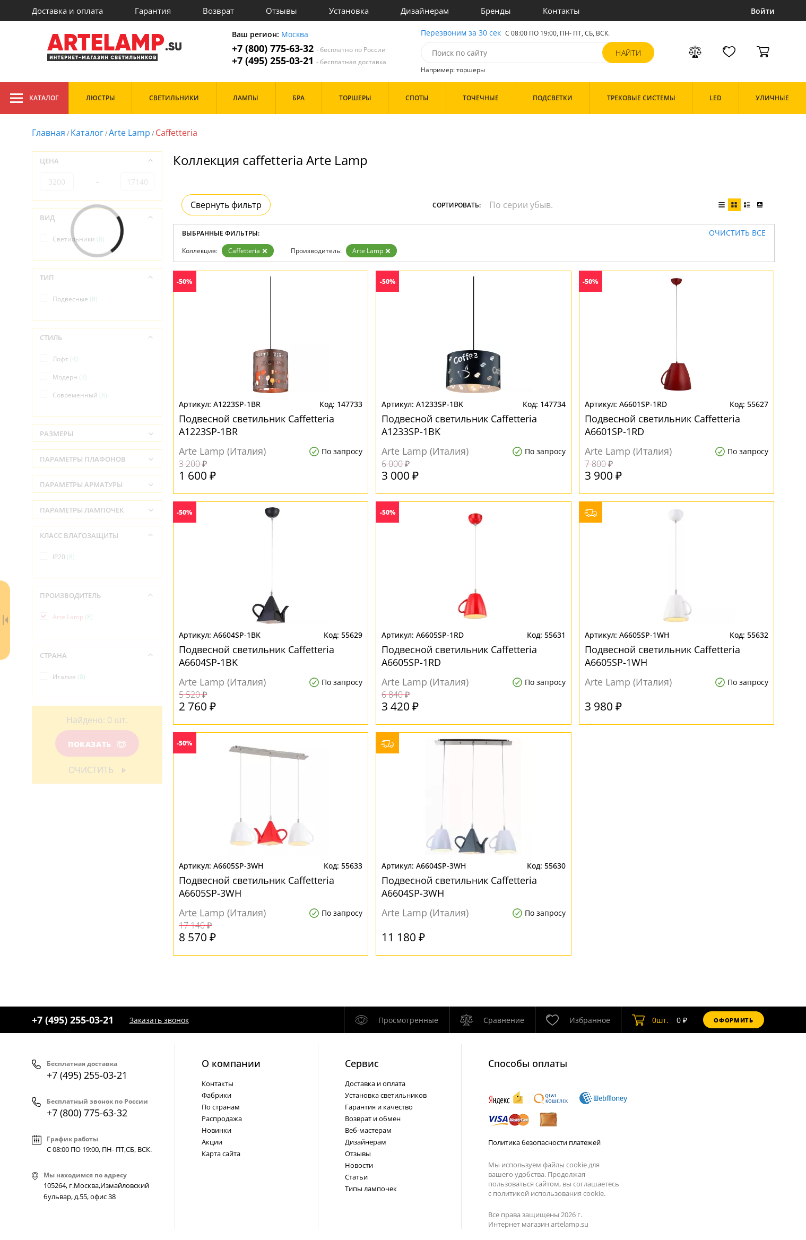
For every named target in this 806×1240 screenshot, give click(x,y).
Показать (96, 744)
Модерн (70, 376)
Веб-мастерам (368, 1130)
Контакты (561, 10)
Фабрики (216, 1095)
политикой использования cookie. (549, 1193)
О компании (231, 1063)
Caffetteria (247, 250)
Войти (763, 11)
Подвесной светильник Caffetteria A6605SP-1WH (662, 656)
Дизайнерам (425, 10)
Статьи (356, 1177)
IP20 (64, 556)
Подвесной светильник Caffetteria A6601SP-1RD (662, 425)
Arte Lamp (129, 132)
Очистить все (737, 233)
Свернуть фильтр (226, 205)
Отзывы (281, 10)
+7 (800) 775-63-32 (309, 48)
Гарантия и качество (379, 1107)
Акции (212, 1142)
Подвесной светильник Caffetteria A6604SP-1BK (256, 656)
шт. (650, 1019)
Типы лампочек (371, 1188)
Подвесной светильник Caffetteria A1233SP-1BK (459, 425)
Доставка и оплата (67, 10)
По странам (221, 1107)
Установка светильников (386, 1095)
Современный (80, 395)
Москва (294, 34)
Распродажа (222, 1118)
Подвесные (75, 299)
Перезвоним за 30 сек (461, 33)
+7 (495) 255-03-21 (309, 61)
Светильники (79, 239)
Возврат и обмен (373, 1118)
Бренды (496, 10)
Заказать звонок (159, 1020)
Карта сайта (221, 1153)
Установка (349, 10)
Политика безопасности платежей (544, 1142)
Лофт (65, 358)
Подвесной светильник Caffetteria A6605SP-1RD (459, 656)
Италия (69, 676)
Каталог (34, 98)
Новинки (216, 1130)
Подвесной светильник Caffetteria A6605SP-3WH (256, 886)
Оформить (733, 1020)
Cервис (362, 1063)
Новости (359, 1165)
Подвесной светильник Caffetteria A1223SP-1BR (256, 425)
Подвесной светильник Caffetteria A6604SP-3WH (459, 886)
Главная (48, 132)
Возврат (218, 10)
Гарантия (153, 10)
